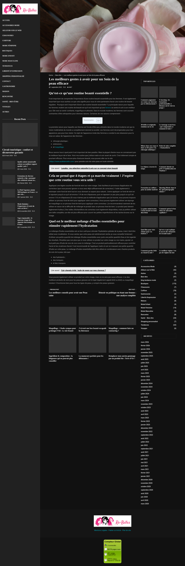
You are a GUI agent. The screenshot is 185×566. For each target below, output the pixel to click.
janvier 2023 (145, 425)
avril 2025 (144, 370)
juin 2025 (144, 366)
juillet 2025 (145, 363)
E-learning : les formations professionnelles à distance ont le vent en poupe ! (167, 104)
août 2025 (144, 359)
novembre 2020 (146, 483)
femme (108, 108)
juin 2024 (144, 397)
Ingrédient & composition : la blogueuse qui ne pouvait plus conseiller (61, 358)
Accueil (6, 20)
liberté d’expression (12, 71)
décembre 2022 (146, 428)
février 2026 (145, 345)
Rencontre (7, 96)
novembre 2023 (146, 404)
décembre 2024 (146, 383)
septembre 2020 (147, 490)
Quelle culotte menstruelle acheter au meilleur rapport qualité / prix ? (27, 164)
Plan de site (126, 530)
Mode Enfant (8, 56)
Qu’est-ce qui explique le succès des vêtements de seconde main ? (167, 232)
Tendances (7, 66)
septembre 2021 (147, 449)
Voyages (6, 107)
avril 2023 (144, 414)
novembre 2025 (146, 352)
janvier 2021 (145, 476)
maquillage (59, 147)
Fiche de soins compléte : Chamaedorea (167, 147)
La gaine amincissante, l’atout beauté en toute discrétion (149, 211)
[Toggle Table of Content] (97, 121)
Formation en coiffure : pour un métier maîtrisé (149, 189)
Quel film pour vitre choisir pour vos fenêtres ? (148, 232)
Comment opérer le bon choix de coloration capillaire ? (167, 211)
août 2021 (144, 452)
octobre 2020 (146, 486)
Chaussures (7, 35)
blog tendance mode (148, 280)
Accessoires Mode (11, 25)
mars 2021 (145, 469)
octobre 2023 (146, 407)
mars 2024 (145, 400)
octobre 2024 (146, 390)
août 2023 (144, 411)
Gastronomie (8, 86)
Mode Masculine (10, 61)
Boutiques (7, 51)
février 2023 (145, 421)
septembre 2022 (147, 435)
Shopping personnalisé (13, 76)
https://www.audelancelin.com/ (62, 161)
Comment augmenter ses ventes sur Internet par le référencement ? (149, 102)
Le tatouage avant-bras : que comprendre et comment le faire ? (167, 127)
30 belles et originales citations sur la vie (148, 126)
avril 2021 (144, 466)
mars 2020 (145, 504)
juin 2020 (144, 497)
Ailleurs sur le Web (11, 30)
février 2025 (145, 376)
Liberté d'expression (148, 297)
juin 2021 (144, 459)
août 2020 (144, 493)
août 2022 (144, 438)
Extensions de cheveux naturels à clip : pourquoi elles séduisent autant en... (26, 178)
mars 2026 (145, 342)
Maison (5, 91)
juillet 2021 (145, 455)
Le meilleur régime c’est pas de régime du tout (167, 252)
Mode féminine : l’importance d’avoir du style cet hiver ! (25, 206)
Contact (6, 81)
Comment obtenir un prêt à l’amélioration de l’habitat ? (167, 169)
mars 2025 (145, 373)
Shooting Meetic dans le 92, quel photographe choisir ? (167, 190)
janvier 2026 (145, 349)
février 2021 (145, 473)
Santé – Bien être (10, 102)
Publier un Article (115, 530)
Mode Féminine (9, 46)
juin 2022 (144, 445)
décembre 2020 (146, 480)
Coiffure (6, 40)
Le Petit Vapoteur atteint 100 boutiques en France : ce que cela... (27, 192)
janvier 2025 (145, 380)
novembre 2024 (146, 387)
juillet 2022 (145, 442)
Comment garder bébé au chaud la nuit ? (149, 252)
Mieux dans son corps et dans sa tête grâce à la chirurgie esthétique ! (149, 148)
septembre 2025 (147, 356)
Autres (5, 112)
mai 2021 (144, 462)
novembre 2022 (146, 431)
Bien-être (144, 277)
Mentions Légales (100, 530)
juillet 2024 (145, 394)
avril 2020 (144, 500)
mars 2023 (145, 418)
